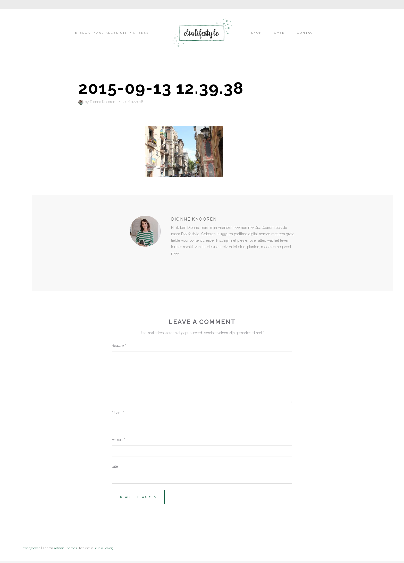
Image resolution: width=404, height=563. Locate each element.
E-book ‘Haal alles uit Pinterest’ (114, 33)
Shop (256, 33)
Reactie (119, 345)
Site (115, 466)
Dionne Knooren (102, 102)
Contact (306, 33)
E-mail (118, 439)
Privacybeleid (31, 548)
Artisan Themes (65, 548)
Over (279, 33)
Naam (118, 412)
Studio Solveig (104, 548)
